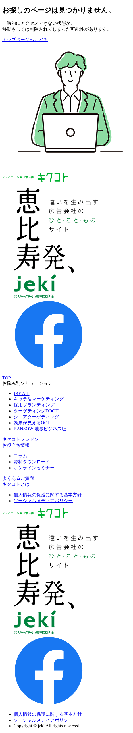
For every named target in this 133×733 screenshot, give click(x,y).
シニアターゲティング (36, 416)
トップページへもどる (25, 39)
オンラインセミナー (34, 467)
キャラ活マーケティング (39, 398)
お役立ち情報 (16, 445)
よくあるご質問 (18, 478)
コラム (20, 455)
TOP (6, 377)
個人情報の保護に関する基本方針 (48, 494)
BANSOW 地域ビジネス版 (40, 428)
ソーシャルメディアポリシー (43, 500)
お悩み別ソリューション (27, 383)
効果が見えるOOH (32, 422)
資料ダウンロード (32, 461)
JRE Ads (22, 393)
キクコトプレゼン (20, 439)
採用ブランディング (34, 404)
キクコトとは (16, 484)
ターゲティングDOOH (36, 410)
